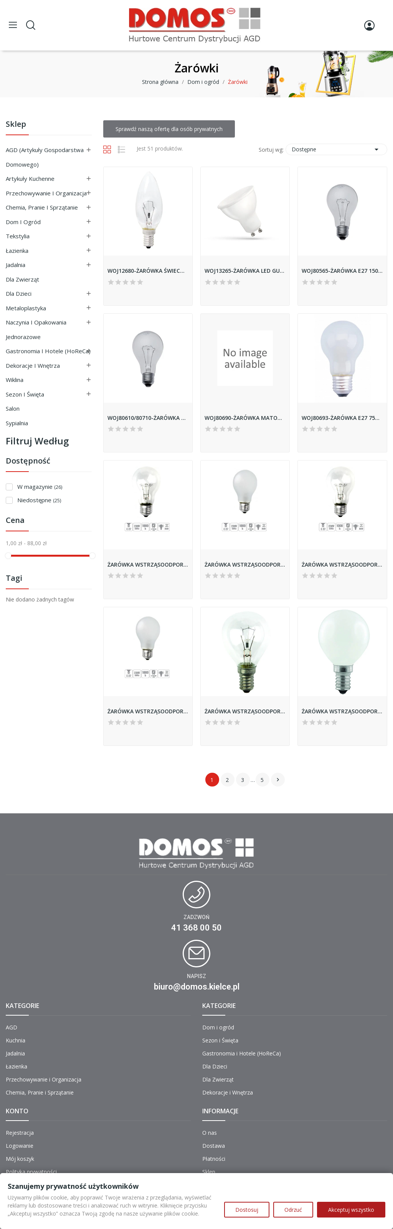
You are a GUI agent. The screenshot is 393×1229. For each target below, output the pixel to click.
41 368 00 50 (196, 927)
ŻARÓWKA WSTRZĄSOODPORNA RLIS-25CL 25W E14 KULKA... (245, 711)
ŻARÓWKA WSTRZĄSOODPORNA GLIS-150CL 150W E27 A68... (147, 564)
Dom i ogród (23, 222)
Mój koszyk (20, 1158)
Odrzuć (293, 1209)
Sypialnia (17, 423)
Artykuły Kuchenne (30, 178)
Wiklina (14, 379)
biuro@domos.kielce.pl (196, 986)
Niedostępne (39, 500)
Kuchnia (15, 1040)
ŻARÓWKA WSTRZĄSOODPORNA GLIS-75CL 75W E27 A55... (342, 564)
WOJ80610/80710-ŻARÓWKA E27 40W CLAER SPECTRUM (147, 417)
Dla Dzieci (18, 293)
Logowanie (19, 1145)
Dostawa (213, 1145)
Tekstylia (18, 236)
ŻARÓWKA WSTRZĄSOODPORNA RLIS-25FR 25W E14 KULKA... (342, 711)
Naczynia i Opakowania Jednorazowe (36, 329)
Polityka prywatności (31, 1171)
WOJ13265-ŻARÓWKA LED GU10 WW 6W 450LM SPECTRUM (245, 270)
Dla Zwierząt (22, 279)
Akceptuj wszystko (351, 1209)
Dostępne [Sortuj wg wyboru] (336, 149)
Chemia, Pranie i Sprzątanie (42, 207)
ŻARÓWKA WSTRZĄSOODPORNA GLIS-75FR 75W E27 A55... (147, 711)
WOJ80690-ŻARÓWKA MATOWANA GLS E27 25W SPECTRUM (245, 417)
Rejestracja (20, 1132)
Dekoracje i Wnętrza (33, 365)
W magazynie (39, 486)
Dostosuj (246, 1209)
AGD (11, 1027)
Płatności (213, 1158)
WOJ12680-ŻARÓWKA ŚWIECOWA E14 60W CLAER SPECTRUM (147, 270)
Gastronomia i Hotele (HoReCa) (48, 351)
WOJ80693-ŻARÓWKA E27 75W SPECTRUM (342, 417)
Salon (13, 408)
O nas (209, 1132)
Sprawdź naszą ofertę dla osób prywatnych (169, 129)
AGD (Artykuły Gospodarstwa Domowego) (45, 157)
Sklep (16, 124)
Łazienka (17, 250)
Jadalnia (15, 265)
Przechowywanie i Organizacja (46, 193)
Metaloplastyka (26, 308)
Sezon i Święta (25, 394)
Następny (277, 779)
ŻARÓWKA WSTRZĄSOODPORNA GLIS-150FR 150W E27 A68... (245, 564)
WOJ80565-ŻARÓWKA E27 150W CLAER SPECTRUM (342, 270)
